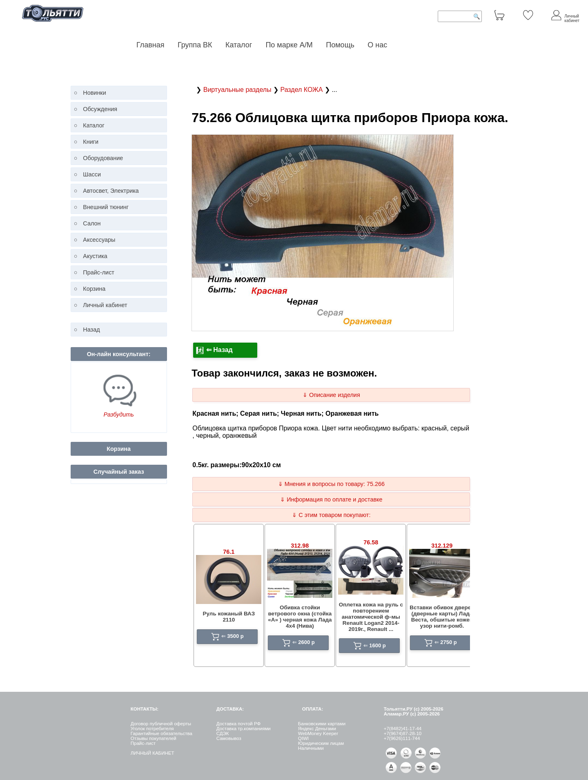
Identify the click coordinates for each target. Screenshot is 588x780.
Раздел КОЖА (302, 89)
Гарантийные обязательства (161, 733)
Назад (91, 329)
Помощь (340, 45)
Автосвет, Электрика (111, 190)
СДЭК (222, 733)
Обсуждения (100, 109)
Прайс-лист (98, 272)
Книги (90, 141)
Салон (91, 223)
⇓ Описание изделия (331, 395)
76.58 (370, 542)
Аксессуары (99, 239)
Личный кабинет (105, 305)
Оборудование (103, 158)
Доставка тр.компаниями (243, 728)
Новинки (94, 92)
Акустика (95, 256)
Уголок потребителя (152, 728)
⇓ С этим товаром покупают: (331, 515)
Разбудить (118, 414)
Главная (150, 45)
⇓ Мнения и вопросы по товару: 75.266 (331, 484)
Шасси (92, 174)
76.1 (228, 551)
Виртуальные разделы (238, 89)
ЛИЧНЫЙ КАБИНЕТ (152, 753)
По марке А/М (288, 45)
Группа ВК (195, 45)
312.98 (300, 545)
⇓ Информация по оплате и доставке (331, 499)
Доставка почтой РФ (238, 723)
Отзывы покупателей (153, 738)
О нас (377, 45)
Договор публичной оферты (161, 723)
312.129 (441, 545)
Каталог (239, 45)
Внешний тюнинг (106, 207)
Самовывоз (228, 738)
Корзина (94, 288)
